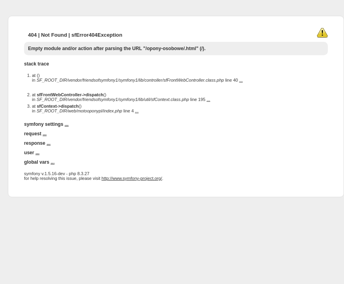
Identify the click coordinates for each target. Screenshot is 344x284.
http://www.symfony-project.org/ (131, 178)
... (241, 80)
